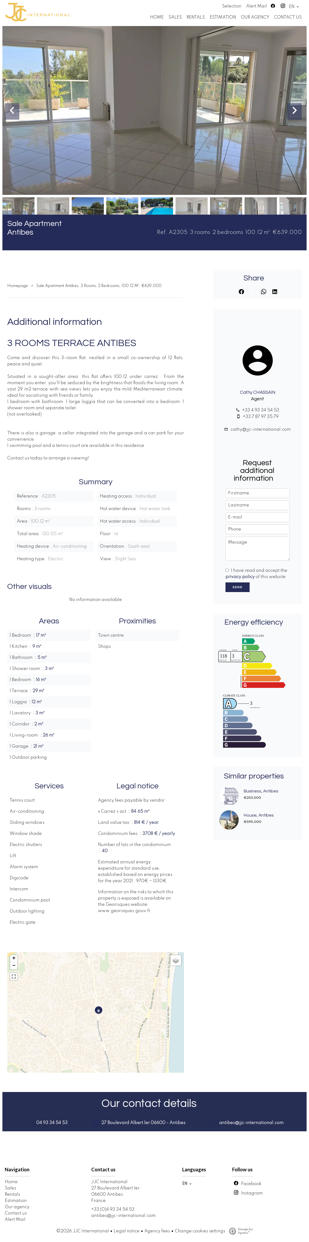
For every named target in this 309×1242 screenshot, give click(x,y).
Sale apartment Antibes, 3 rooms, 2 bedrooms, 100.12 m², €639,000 (99, 286)
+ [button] (13, 958)
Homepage (17, 286)
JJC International (109, 1182)
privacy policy (240, 577)
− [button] (13, 965)
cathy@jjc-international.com (261, 429)
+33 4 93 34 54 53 (260, 410)
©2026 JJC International (82, 1231)
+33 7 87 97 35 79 (261, 417)
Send (237, 587)
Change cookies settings (200, 1231)
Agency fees (157, 1231)
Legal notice (127, 1231)
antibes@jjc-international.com (123, 1216)
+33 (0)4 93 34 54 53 (112, 1209)
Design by (239, 1231)
